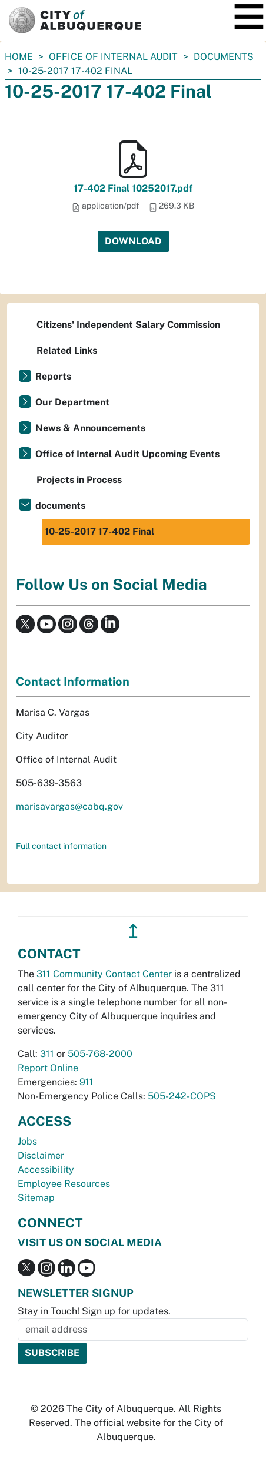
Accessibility (46, 1169)
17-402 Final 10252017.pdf (133, 188)
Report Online (48, 1067)
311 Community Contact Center (104, 973)
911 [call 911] (86, 1082)
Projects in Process (79, 479)
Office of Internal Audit (113, 56)
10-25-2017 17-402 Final (99, 531)
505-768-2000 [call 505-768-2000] (100, 1053)
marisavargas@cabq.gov (69, 806)
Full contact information (61, 846)
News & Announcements (90, 428)
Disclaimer (41, 1155)
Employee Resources (64, 1183)
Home (19, 56)
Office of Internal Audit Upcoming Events (127, 453)
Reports (53, 376)
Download (133, 241)
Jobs (27, 1141)
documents (224, 56)
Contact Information (72, 682)
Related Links (66, 350)
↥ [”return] (133, 931)
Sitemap (36, 1197)
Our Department (72, 402)
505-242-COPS (182, 1096)
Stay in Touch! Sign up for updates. (94, 1311)
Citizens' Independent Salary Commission (128, 324)
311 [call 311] (47, 1053)
